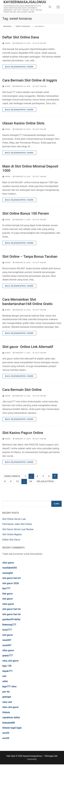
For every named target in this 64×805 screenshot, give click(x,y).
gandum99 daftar (11, 619)
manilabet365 (9, 567)
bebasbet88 (8, 722)
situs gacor (8, 562)
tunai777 (7, 629)
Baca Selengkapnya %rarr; (19, 67)
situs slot (7, 702)
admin (6, 43)
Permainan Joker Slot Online (17, 524)
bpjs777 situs (9, 686)
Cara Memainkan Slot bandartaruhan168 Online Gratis (27, 301)
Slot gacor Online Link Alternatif (27, 347)
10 (17, 481)
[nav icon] (58, 7)
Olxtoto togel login (12, 727)
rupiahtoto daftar (11, 717)
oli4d (5, 681)
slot (4, 676)
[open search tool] (50, 7)
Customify (31, 759)
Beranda (7, 26)
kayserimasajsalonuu (25, 2)
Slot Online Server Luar (14, 519)
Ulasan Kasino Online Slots (23, 123)
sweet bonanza (23, 26)
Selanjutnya (45, 481)
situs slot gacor (10, 660)
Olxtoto (6, 712)
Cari (56, 504)
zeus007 (6, 640)
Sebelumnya (12, 476)
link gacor (7, 593)
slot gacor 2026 (10, 583)
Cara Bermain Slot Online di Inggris (29, 80)
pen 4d (6, 691)
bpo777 (6, 588)
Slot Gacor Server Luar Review (18, 529)
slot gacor (7, 598)
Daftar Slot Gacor (11, 539)
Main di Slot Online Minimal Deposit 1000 (30, 168)
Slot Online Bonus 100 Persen (25, 213)
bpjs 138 (6, 665)
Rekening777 (9, 624)
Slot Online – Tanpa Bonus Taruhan (29, 257)
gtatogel (6, 696)
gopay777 (7, 655)
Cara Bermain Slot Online (22, 390)
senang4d (7, 573)
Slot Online (39, 43)
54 (30, 481)
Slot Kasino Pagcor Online (22, 433)
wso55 (5, 733)
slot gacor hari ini (11, 578)
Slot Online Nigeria (12, 534)
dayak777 (7, 671)
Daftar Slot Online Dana (20, 37)
